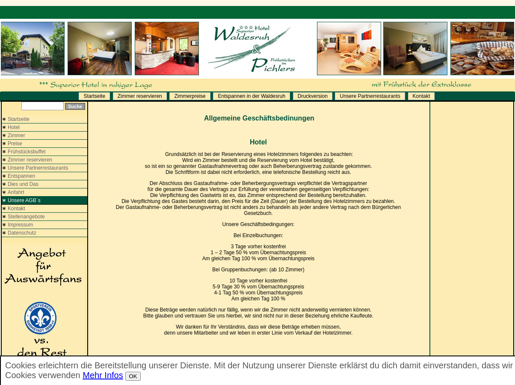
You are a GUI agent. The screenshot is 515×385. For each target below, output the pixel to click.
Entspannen (21, 176)
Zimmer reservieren (140, 96)
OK (133, 376)
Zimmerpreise (189, 96)
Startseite (94, 96)
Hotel (14, 127)
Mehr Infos (103, 375)
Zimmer (16, 135)
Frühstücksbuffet (27, 152)
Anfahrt (16, 192)
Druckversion (313, 96)
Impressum (20, 225)
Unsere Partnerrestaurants (370, 96)
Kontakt (421, 96)
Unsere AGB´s (24, 200)
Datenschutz (22, 233)
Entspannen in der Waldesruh (251, 96)
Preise (15, 144)
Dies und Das (23, 184)
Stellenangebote (26, 217)
